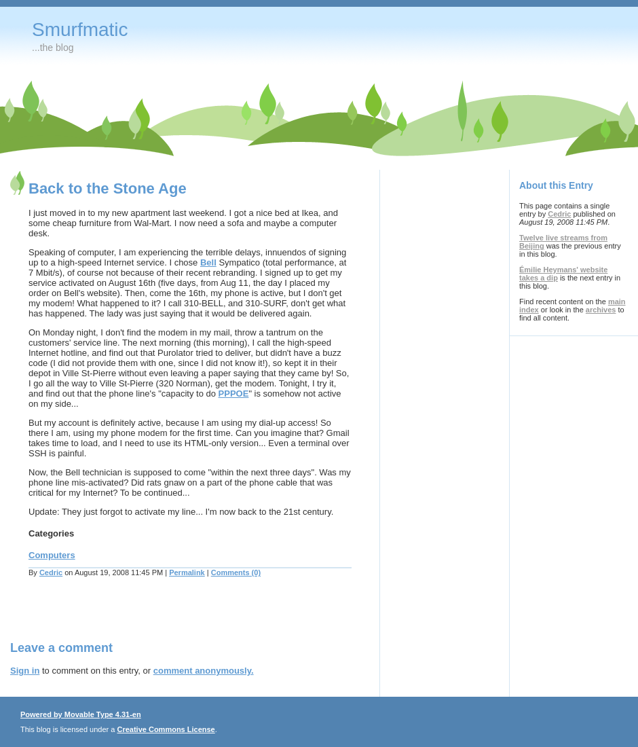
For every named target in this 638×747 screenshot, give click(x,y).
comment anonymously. (203, 671)
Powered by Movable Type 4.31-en (80, 714)
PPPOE (234, 393)
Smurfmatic (80, 29)
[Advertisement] (169, 617)
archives (601, 310)
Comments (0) (236, 572)
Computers (52, 555)
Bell (208, 262)
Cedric (50, 572)
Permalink (187, 572)
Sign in (24, 671)
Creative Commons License (165, 729)
